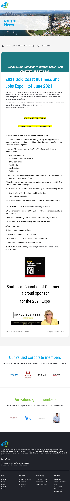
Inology (25, 465)
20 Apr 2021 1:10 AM (22, 332)
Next (68, 418)
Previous (2, 418)
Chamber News (59, 332)
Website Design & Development (11, 465)
